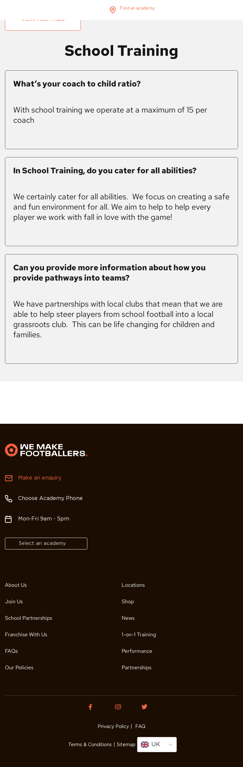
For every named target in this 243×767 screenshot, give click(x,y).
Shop (128, 601)
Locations (133, 585)
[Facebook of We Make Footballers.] (95, 707)
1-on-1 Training (139, 634)
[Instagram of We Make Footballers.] (121, 707)
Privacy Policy (113, 727)
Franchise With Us (26, 634)
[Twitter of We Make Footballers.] (148, 707)
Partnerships (136, 667)
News (128, 618)
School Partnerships (28, 618)
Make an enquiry (39, 478)
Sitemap (126, 745)
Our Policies (19, 667)
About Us (16, 585)
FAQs (11, 651)
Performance (137, 651)
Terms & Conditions (90, 745)
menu (232, 10)
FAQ (139, 727)
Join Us (14, 601)
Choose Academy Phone (50, 498)
